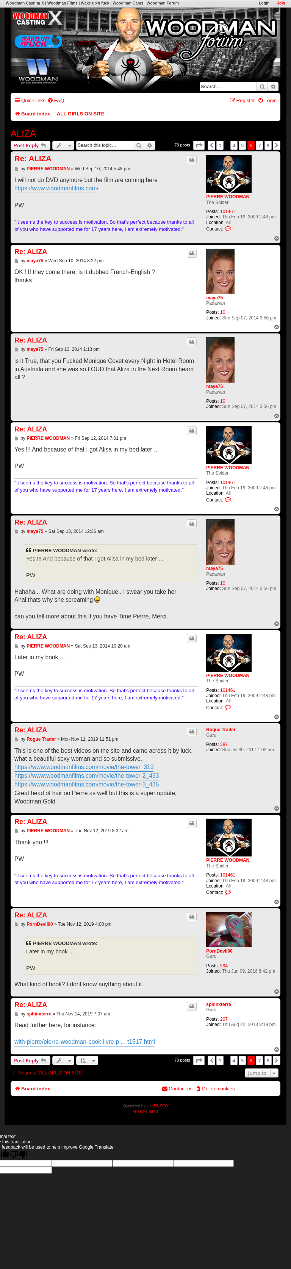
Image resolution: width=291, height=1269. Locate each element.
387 (224, 744)
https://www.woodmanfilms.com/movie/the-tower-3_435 (86, 784)
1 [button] (220, 145)
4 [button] (234, 145)
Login (264, 3)
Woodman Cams (128, 3)
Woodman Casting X (25, 3)
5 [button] (242, 145)
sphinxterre (218, 1004)
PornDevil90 (219, 951)
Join (281, 3)
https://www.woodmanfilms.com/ (56, 188)
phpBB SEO (157, 1106)
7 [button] (259, 145)
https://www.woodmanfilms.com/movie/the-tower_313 (83, 767)
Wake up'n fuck (95, 3)
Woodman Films (62, 3)
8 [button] (268, 145)
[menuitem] (55, 100)
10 (222, 312)
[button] (199, 145)
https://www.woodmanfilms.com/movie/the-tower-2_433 (86, 775)
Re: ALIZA (33, 158)
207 (224, 1019)
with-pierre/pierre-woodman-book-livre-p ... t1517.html (84, 1042)
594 (224, 965)
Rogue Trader (220, 729)
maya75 (214, 298)
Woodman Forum (163, 3)
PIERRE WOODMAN (227, 196)
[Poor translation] (18, 1155)
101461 (227, 211)
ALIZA (23, 133)
